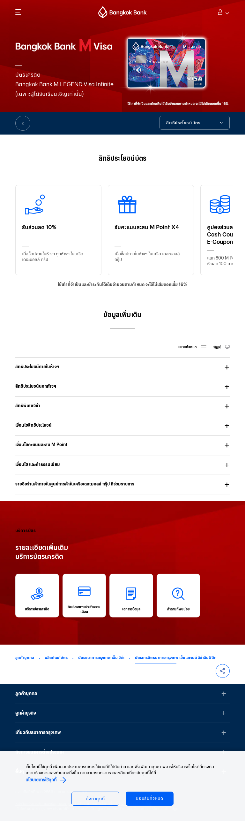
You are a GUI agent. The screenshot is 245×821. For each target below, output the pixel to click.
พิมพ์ (217, 347)
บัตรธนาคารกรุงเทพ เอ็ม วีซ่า (101, 657)
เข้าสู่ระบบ (222, 11)
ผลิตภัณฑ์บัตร (56, 657)
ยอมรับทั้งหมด (149, 798)
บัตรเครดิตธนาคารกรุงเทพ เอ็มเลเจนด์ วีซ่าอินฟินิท (176, 657)
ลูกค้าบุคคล (24, 657)
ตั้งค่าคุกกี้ (95, 799)
